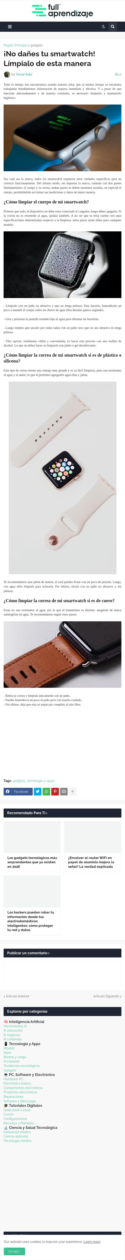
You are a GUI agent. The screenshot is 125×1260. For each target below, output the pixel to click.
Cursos (9, 1114)
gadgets (36, 45)
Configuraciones (15, 1119)
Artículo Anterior (17, 996)
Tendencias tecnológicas (22, 1066)
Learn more (92, 1242)
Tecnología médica (17, 1141)
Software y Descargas (20, 1101)
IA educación (13, 1030)
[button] (9, 27)
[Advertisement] (62, 742)
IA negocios (12, 1035)
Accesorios (11, 1061)
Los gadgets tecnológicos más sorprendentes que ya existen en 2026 (32, 862)
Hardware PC (13, 1079)
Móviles (9, 1048)
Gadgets (10, 1070)
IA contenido (13, 1039)
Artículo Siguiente (106, 996)
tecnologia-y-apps (40, 781)
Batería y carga (15, 1057)
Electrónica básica (17, 1083)
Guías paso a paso (17, 1110)
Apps (7, 1052)
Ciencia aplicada (16, 1136)
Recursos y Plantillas (19, 1123)
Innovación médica (17, 1132)
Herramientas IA (15, 1026)
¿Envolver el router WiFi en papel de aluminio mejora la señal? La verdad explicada (91, 862)
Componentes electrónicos (23, 1088)
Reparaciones (14, 1096)
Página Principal (15, 45)
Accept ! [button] (14, 1251)
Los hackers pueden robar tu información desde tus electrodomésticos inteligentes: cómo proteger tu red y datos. (30, 921)
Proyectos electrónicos (20, 1092)
